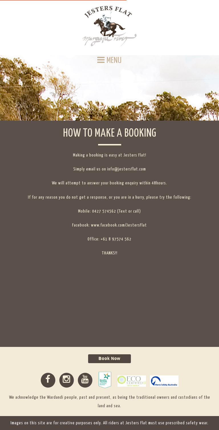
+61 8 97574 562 (116, 239)
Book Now (109, 358)
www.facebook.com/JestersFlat (119, 225)
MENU (109, 60)
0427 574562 (104, 211)
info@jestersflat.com (126, 169)
